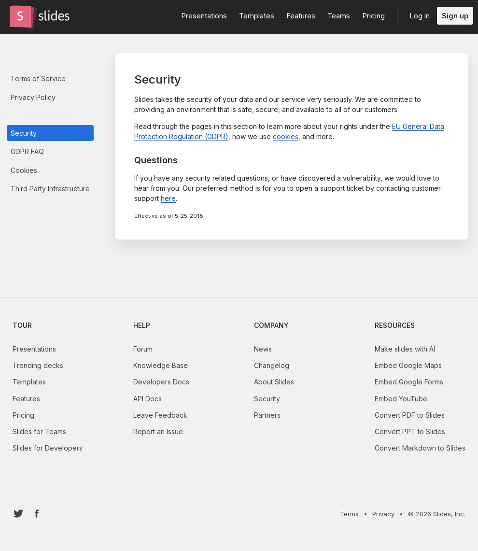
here (168, 198)
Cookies (24, 170)
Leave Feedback (160, 415)
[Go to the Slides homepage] (20, 16)
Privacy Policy (33, 97)
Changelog (271, 365)
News (263, 349)
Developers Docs (161, 382)
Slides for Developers (48, 448)
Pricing (23, 415)
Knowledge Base (160, 365)
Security (24, 133)
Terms (349, 514)
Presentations (34, 349)
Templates (29, 382)
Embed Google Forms (409, 382)
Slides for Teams (39, 431)
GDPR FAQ (27, 151)
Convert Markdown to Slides (420, 448)
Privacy (383, 514)
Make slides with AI (405, 349)
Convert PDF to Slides (410, 415)
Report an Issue (158, 431)
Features (26, 399)
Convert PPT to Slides (410, 431)
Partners (267, 415)
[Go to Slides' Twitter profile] (18, 513)
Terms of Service (38, 78)
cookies (285, 136)
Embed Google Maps (408, 365)
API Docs (147, 399)
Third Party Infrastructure (50, 188)
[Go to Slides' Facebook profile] (37, 513)
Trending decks (38, 365)
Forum (143, 349)
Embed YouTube (401, 399)
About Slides (274, 382)
